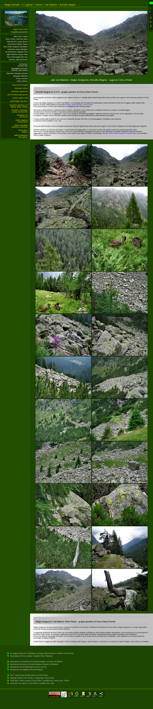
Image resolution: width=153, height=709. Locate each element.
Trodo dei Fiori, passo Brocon (17, 41)
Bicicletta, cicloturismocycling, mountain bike (20, 111)
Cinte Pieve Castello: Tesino (18, 44)
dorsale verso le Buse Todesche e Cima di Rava (119, 133)
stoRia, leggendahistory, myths (22, 121)
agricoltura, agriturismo (19, 91)
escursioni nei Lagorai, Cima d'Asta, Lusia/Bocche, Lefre (32, 683)
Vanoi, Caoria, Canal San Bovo (16, 39)
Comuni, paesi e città (20, 98)
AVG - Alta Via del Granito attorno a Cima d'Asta (29, 675)
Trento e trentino (22, 78)
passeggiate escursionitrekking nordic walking (19, 69)
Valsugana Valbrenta (20, 76)
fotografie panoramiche (19, 32)
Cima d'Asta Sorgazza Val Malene (15, 47)
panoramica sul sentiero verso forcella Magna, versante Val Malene (36, 662)
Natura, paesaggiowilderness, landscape (20, 126)
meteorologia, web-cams (19, 101)
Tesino (38, 4)
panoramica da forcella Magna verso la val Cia (28, 667)
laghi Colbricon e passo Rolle (17, 54)
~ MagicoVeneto (11, 4)
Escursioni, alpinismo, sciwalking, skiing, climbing (19, 106)
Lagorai (29, 4)
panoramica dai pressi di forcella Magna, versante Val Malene (34, 664)
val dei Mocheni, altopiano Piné (16, 52)
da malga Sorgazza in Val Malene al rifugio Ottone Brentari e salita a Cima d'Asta (41, 653)
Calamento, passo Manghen (17, 49)
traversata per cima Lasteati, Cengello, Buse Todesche (31, 656)
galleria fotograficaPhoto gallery (21, 136)
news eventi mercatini (20, 85)
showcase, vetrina (21, 88)
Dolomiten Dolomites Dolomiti (17, 73)
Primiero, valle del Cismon (18, 59)
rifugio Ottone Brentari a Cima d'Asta (80, 105)
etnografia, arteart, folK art (22, 116)
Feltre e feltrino (22, 81)
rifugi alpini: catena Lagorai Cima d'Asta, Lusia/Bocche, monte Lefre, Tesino (39, 681)
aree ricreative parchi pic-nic (17, 95)
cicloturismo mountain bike (23, 65)
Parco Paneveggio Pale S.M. (17, 57)
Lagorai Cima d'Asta (20, 29)
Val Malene (51, 4)
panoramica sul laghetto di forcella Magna (26, 670)
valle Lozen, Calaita (20, 36)
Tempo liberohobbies (23, 131)
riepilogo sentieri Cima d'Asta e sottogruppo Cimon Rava (32, 678)
